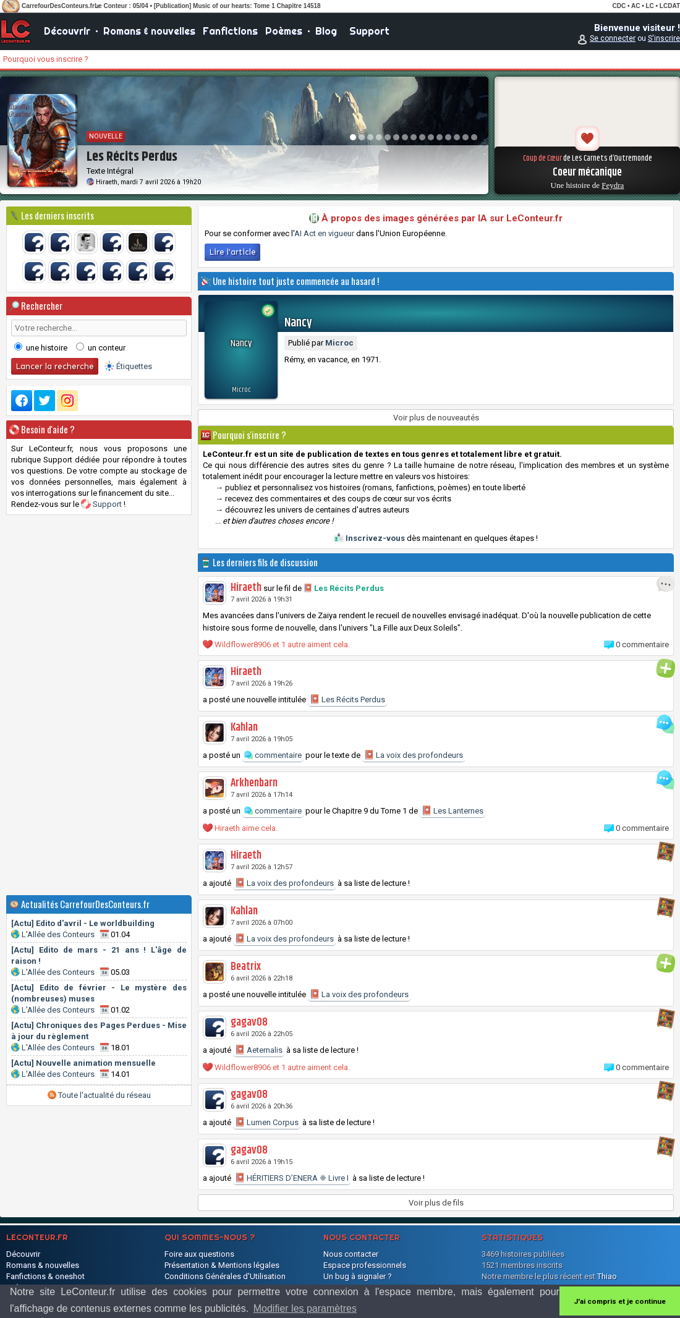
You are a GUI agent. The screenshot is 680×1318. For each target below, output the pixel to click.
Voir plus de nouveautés (436, 417)
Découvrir (67, 31)
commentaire (273, 755)
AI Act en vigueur (324, 233)
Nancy (298, 323)
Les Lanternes (452, 810)
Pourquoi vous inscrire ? (45, 59)
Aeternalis (259, 1050)
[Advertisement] (99, 704)
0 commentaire (642, 644)
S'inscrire (664, 38)
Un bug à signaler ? (357, 1276)
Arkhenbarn (254, 783)
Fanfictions (230, 31)
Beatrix (246, 967)
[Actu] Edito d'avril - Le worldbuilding (83, 923)
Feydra (612, 185)
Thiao (607, 1276)
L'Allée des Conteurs (58, 934)
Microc (241, 390)
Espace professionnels (364, 1265)
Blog (326, 31)
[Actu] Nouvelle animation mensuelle (83, 1063)
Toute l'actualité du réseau (99, 1095)
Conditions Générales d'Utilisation (225, 1276)
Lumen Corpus (267, 1122)
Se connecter (612, 38)
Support (369, 31)
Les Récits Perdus (349, 588)
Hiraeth (106, 182)
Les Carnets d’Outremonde (612, 158)
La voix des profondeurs (413, 755)
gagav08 (249, 1022)
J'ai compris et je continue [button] (620, 1301)
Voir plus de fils (436, 1202)
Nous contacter (350, 1254)
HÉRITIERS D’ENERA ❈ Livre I (292, 1178)
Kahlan (244, 727)
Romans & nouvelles (149, 31)
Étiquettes (134, 366)
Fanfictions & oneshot (45, 1276)
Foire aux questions (199, 1254)
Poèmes (283, 31)
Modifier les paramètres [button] (305, 1308)
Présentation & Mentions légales (221, 1265)
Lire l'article (232, 252)
